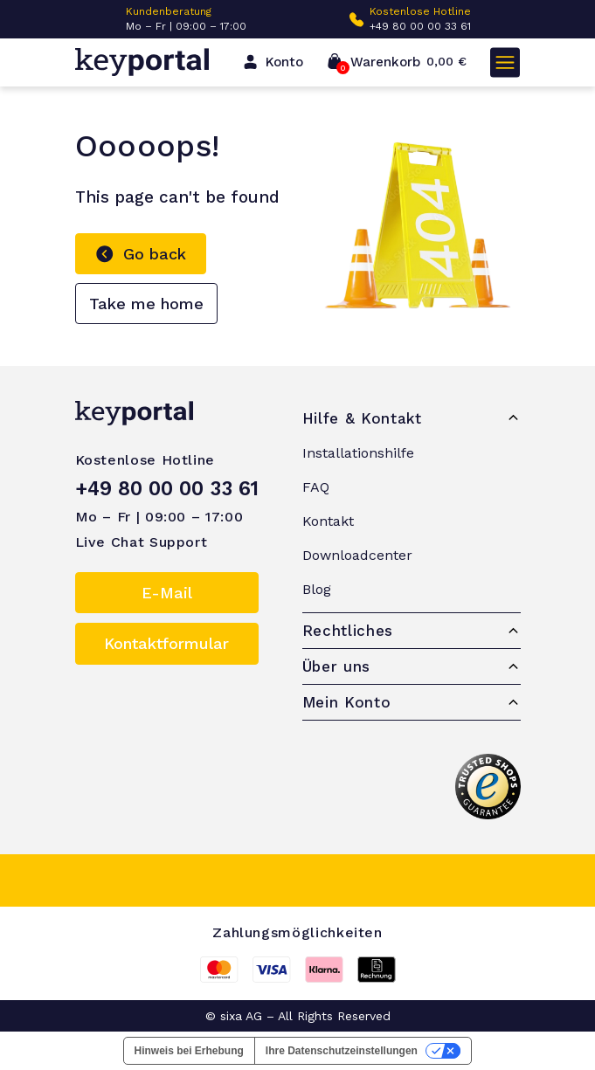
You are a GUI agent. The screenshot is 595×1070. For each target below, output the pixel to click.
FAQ (315, 487)
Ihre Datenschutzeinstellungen (342, 1051)
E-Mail (167, 592)
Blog (316, 589)
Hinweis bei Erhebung (189, 1051)
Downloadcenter (357, 555)
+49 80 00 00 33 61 (420, 26)
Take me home (146, 303)
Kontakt (328, 521)
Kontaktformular (166, 643)
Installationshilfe (358, 453)
